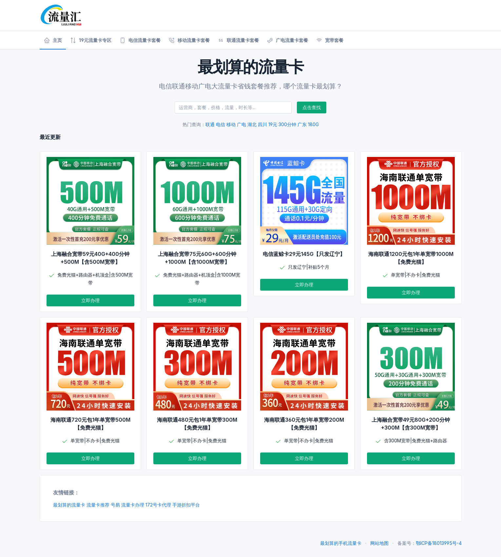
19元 (272, 124)
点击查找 (311, 107)
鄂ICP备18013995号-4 (439, 543)
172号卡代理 (158, 505)
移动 (231, 124)
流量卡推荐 (98, 505)
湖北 (252, 124)
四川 (262, 124)
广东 (302, 124)
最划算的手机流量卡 (340, 543)
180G (313, 124)
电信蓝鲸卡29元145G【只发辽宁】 (304, 254)
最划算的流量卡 (69, 505)
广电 (241, 124)
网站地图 (379, 543)
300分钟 (287, 124)
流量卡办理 (132, 505)
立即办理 (90, 300)
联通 (210, 124)
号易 (115, 505)
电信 (220, 124)
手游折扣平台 (186, 505)
